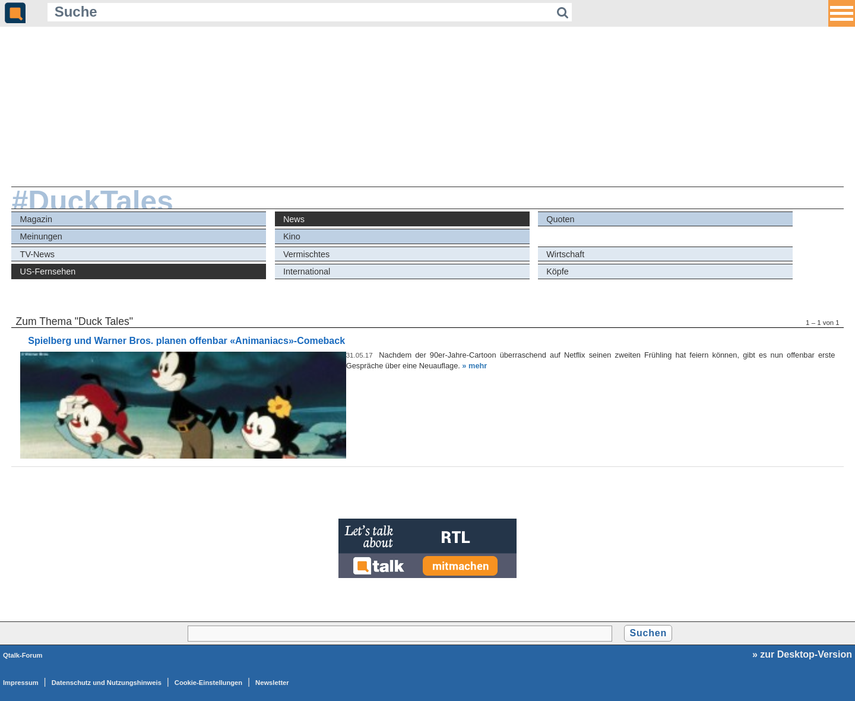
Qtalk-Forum (23, 655)
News (294, 219)
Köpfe (557, 271)
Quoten (560, 219)
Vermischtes (306, 254)
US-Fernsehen (48, 271)
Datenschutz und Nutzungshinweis (107, 682)
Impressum (21, 682)
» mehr (474, 365)
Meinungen (41, 236)
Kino (291, 236)
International (306, 271)
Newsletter (272, 682)
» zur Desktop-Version (802, 654)
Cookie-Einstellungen (208, 682)
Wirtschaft (565, 254)
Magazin (36, 219)
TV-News (37, 254)
